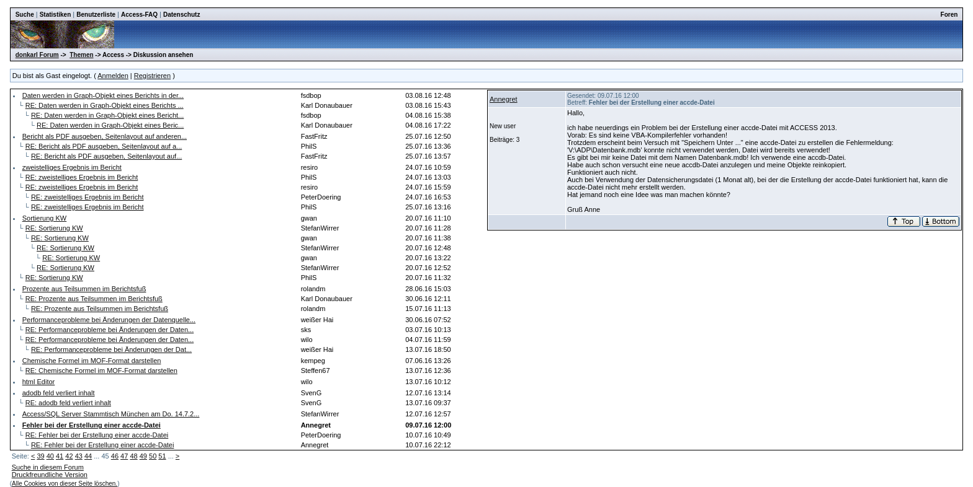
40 (50, 456)
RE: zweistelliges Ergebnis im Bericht (81, 177)
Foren (949, 14)
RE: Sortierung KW (54, 228)
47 (124, 456)
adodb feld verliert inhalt (58, 393)
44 (88, 456)
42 (69, 456)
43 (79, 456)
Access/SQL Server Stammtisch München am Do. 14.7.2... (111, 414)
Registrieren (152, 75)
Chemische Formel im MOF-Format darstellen (91, 360)
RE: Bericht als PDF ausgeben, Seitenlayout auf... (106, 156)
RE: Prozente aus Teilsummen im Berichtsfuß (94, 298)
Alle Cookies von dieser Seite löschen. (64, 483)
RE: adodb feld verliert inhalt (68, 402)
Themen (81, 54)
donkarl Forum (37, 54)
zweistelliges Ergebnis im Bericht (72, 167)
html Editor (38, 381)
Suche (25, 14)
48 (133, 456)
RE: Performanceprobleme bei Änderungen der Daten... (109, 329)
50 (152, 456)
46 (115, 456)
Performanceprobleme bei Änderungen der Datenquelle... (108, 319)
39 (40, 456)
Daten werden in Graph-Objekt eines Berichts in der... (103, 95)
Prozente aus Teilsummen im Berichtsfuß (84, 288)
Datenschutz (181, 14)
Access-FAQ (139, 14)
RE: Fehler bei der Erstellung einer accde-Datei (97, 435)
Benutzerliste (95, 14)
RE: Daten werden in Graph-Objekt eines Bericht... (107, 115)
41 (59, 456)
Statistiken (55, 14)
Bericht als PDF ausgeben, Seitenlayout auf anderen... (104, 136)
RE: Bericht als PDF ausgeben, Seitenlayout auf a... (103, 146)
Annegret (504, 99)
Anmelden (112, 75)
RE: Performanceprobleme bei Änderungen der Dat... (111, 349)
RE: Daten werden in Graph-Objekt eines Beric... (110, 125)
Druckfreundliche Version (49, 474)
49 (143, 456)
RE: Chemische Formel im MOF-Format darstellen (101, 370)
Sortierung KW (44, 218)
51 (162, 456)
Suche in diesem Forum (48, 467)
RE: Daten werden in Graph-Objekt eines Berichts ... (104, 105)
